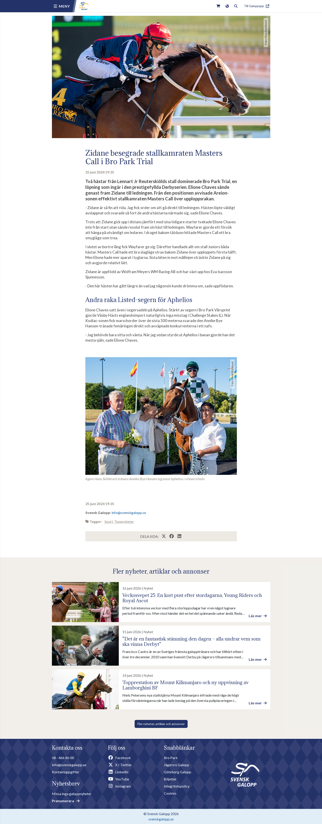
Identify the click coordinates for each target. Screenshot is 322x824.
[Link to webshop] (218, 6)
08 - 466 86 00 (63, 758)
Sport (109, 521)
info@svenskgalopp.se (129, 512)
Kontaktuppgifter (65, 772)
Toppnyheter (124, 521)
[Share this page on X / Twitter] (164, 536)
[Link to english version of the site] (227, 6)
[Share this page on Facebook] (172, 536)
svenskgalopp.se (161, 819)
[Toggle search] (236, 6)
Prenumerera (66, 801)
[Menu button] (62, 6)
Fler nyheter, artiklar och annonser (161, 724)
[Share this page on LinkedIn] (179, 536)
